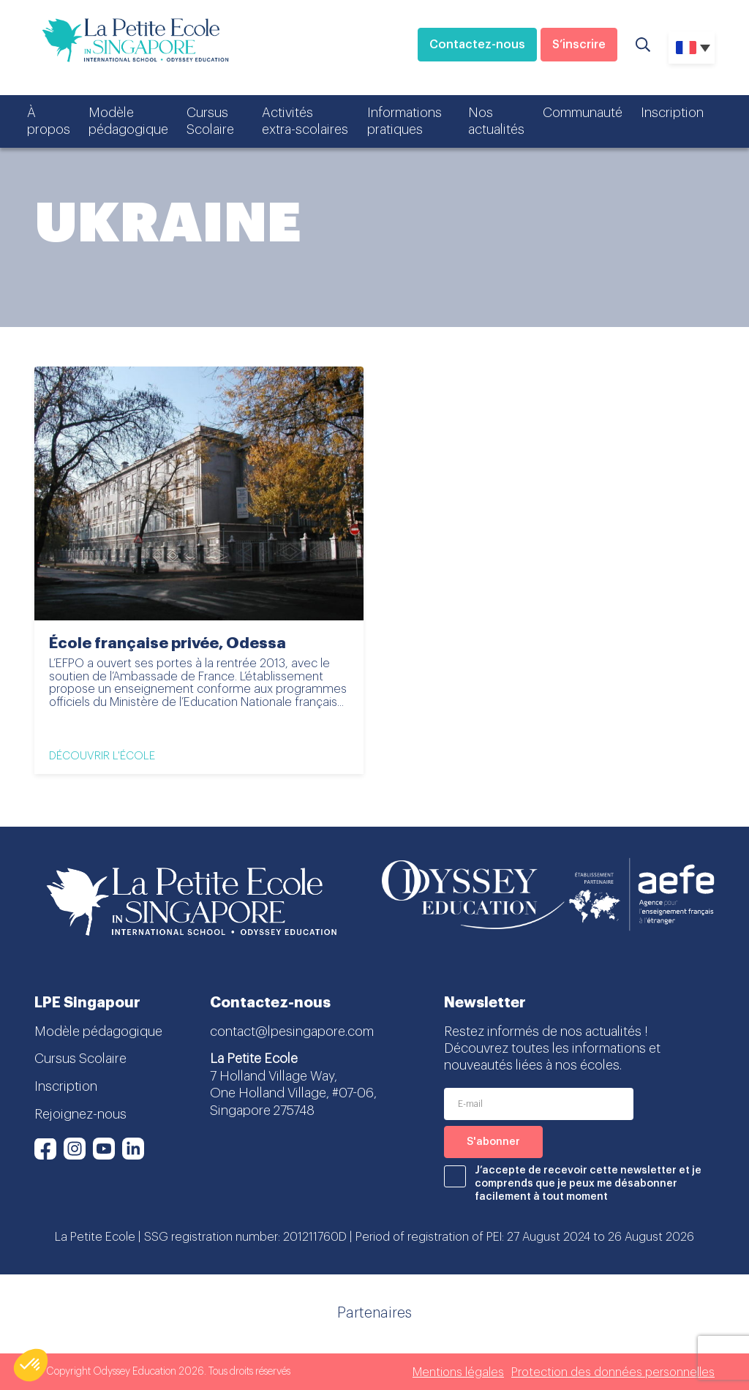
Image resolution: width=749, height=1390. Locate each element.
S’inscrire (579, 44)
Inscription (672, 112)
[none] (692, 47)
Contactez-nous (477, 44)
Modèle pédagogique (128, 121)
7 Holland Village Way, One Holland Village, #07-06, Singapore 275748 (293, 1093)
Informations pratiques (404, 121)
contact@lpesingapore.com (292, 1031)
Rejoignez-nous (80, 1114)
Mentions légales (458, 1372)
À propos (48, 121)
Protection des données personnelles (613, 1372)
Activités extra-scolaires (305, 121)
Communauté (582, 112)
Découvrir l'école (102, 756)
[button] (30, 1365)
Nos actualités (496, 121)
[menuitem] (692, 47)
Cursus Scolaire (210, 121)
